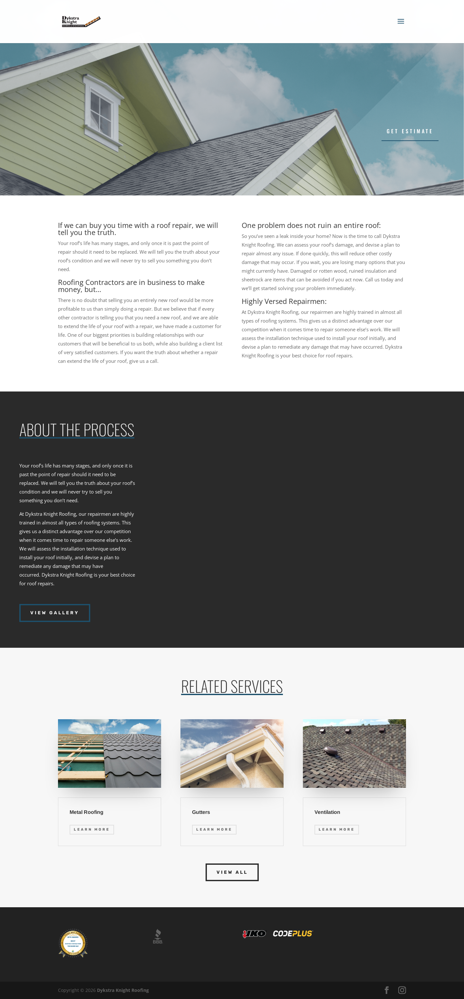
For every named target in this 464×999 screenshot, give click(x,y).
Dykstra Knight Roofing (123, 990)
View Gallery (54, 613)
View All (232, 872)
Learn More (92, 829)
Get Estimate (410, 131)
